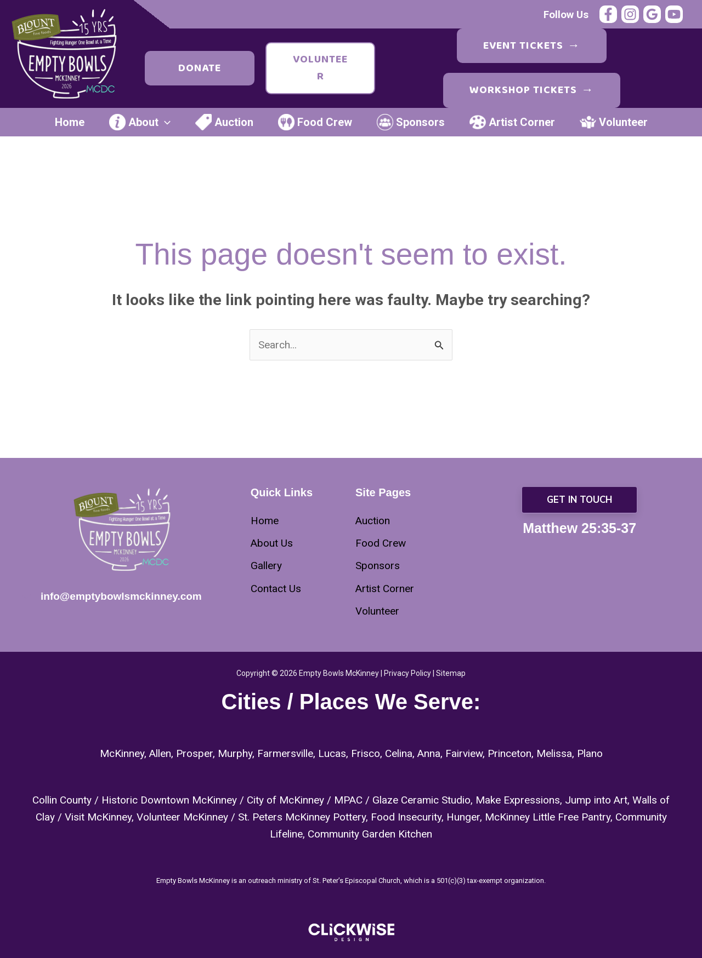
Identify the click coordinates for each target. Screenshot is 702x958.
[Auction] (372, 520)
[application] (164, 122)
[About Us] (272, 543)
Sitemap (451, 673)
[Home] (265, 520)
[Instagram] (630, 14)
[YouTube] (674, 14)
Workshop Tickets (531, 90)
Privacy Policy (407, 673)
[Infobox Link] (122, 597)
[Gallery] (266, 565)
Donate (199, 68)
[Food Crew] (380, 543)
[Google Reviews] (652, 14)
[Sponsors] (377, 565)
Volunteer (320, 67)
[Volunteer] (377, 611)
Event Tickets (531, 46)
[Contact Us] (276, 588)
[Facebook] (608, 14)
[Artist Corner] (384, 588)
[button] (579, 500)
